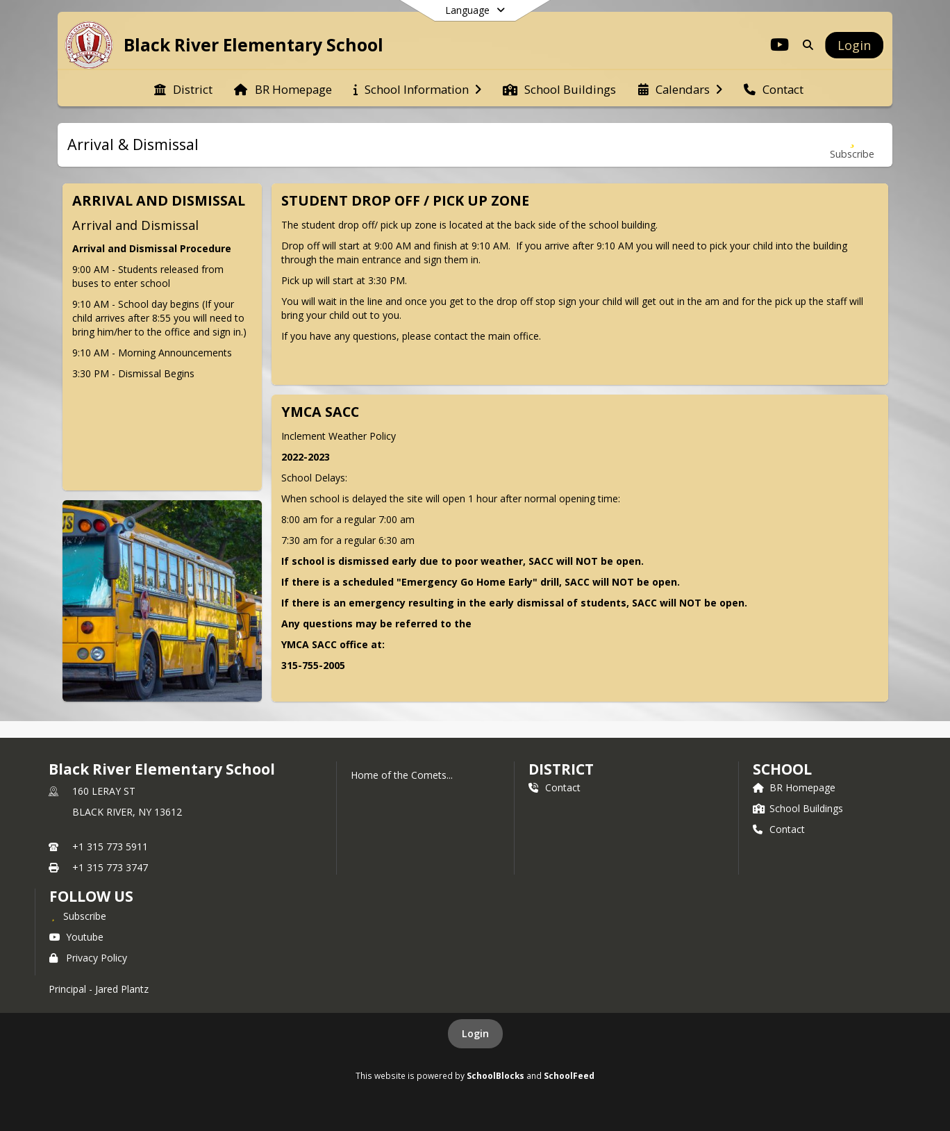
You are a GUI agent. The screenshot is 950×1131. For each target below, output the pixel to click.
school (782, 769)
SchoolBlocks (495, 1075)
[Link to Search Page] (805, 44)
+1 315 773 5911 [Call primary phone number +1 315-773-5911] (110, 846)
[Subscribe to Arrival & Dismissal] (852, 145)
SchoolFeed (569, 1075)
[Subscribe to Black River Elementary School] (77, 915)
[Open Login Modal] (854, 45)
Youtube (76, 936)
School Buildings (798, 808)
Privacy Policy (88, 957)
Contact (554, 787)
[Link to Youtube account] (779, 46)
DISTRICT (561, 769)
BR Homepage (794, 787)
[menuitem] (183, 88)
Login (475, 1033)
